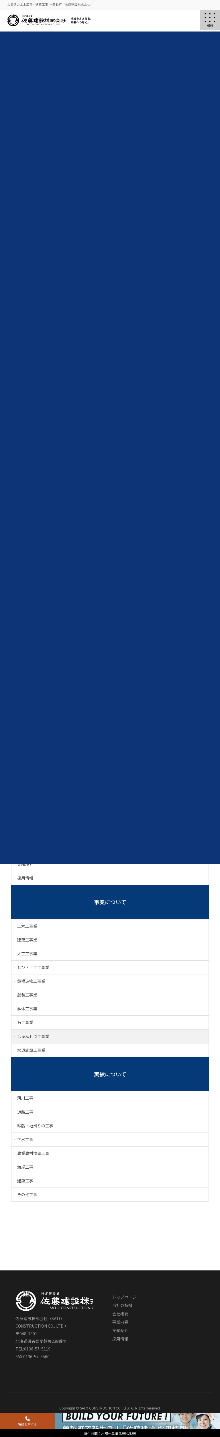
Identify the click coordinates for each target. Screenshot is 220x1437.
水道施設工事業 (31, 1050)
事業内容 (120, 1322)
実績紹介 (120, 1330)
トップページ (124, 1297)
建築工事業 (27, 940)
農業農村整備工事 (33, 1153)
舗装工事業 (27, 995)
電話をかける (27, 1421)
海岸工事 (25, 1167)
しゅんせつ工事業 (33, 1036)
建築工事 (25, 1181)
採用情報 (25, 878)
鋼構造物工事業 (31, 981)
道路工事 (25, 1112)
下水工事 (25, 1139)
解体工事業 (27, 1008)
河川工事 (25, 1098)
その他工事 (27, 1194)
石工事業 (25, 1022)
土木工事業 (27, 926)
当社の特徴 (122, 1305)
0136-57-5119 (37, 1349)
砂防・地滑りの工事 (35, 1126)
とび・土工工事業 (33, 967)
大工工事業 (27, 953)
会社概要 (120, 1313)
